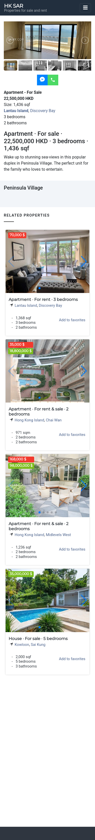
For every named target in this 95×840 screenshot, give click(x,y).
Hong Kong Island (29, 420)
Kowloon (22, 644)
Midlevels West (58, 534)
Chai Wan (54, 420)
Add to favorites (72, 320)
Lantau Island (26, 305)
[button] (83, 261)
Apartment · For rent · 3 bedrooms (43, 299)
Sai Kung (38, 644)
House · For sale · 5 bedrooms (38, 638)
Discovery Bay (42, 110)
